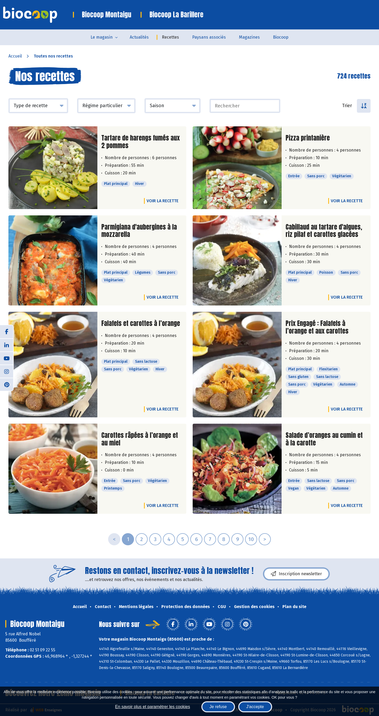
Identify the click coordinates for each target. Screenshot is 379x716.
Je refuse (218, 706)
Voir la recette (162, 200)
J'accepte (255, 706)
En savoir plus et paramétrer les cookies (152, 706)
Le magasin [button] (102, 37)
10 (251, 539)
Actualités (139, 37)
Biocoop (280, 37)
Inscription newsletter (296, 574)
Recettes (170, 37)
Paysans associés (209, 37)
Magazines (249, 37)
